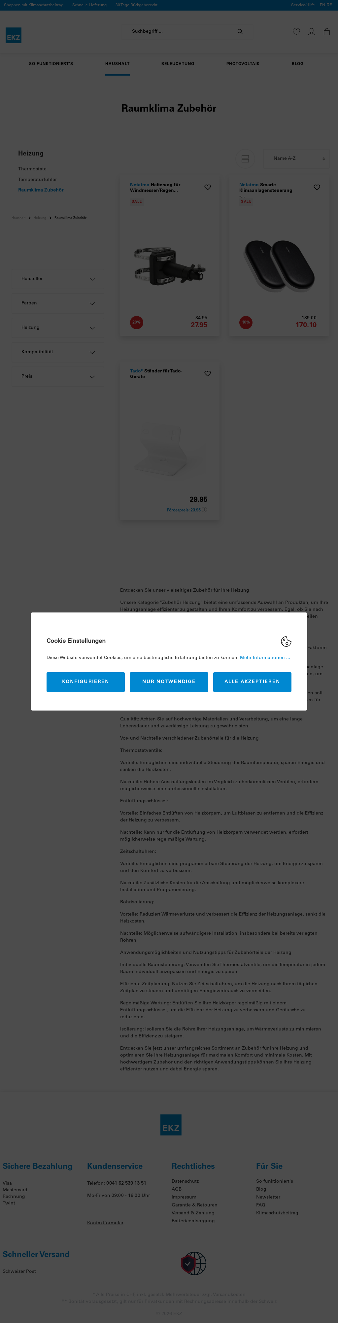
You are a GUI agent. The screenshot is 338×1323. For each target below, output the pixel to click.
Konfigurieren (85, 682)
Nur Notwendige (169, 682)
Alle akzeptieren (252, 682)
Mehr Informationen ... (265, 658)
